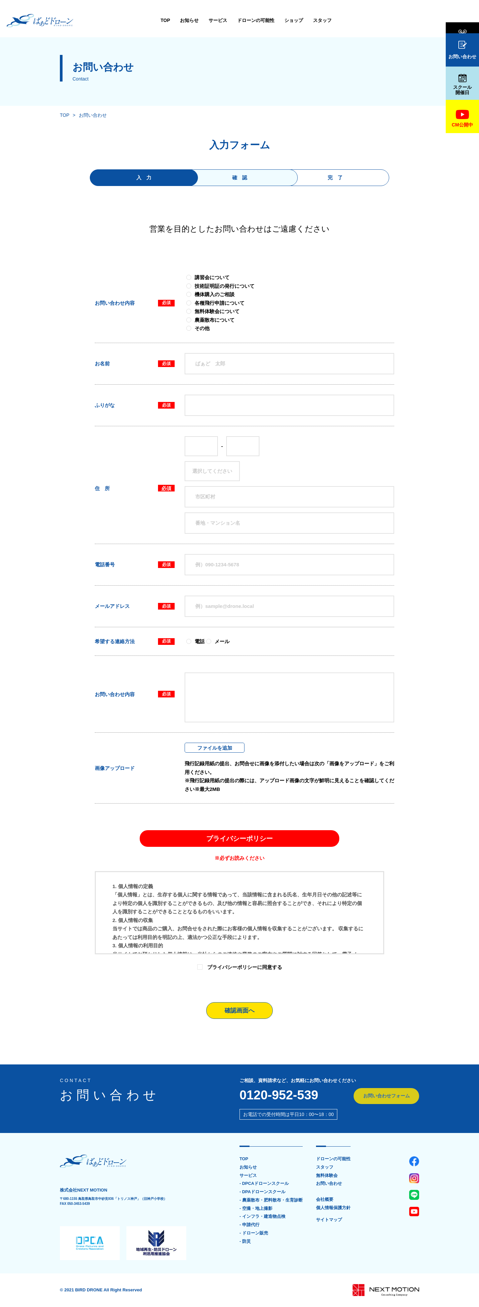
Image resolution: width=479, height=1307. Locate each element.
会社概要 (324, 1200)
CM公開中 (462, 118)
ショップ (241, 20)
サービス (165, 20)
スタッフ (270, 20)
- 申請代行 (249, 1225)
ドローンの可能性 (203, 20)
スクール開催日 (462, 84)
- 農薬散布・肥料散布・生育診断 (271, 1200)
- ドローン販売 (254, 1233)
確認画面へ (239, 1010)
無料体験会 (462, 20)
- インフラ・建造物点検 (262, 1217)
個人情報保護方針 (333, 1208)
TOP (113, 20)
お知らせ (137, 20)
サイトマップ (329, 1220)
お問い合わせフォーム (386, 1096)
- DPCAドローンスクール (264, 1184)
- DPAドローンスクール (262, 1192)
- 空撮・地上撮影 (256, 1209)
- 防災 (245, 1242)
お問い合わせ (462, 50)
